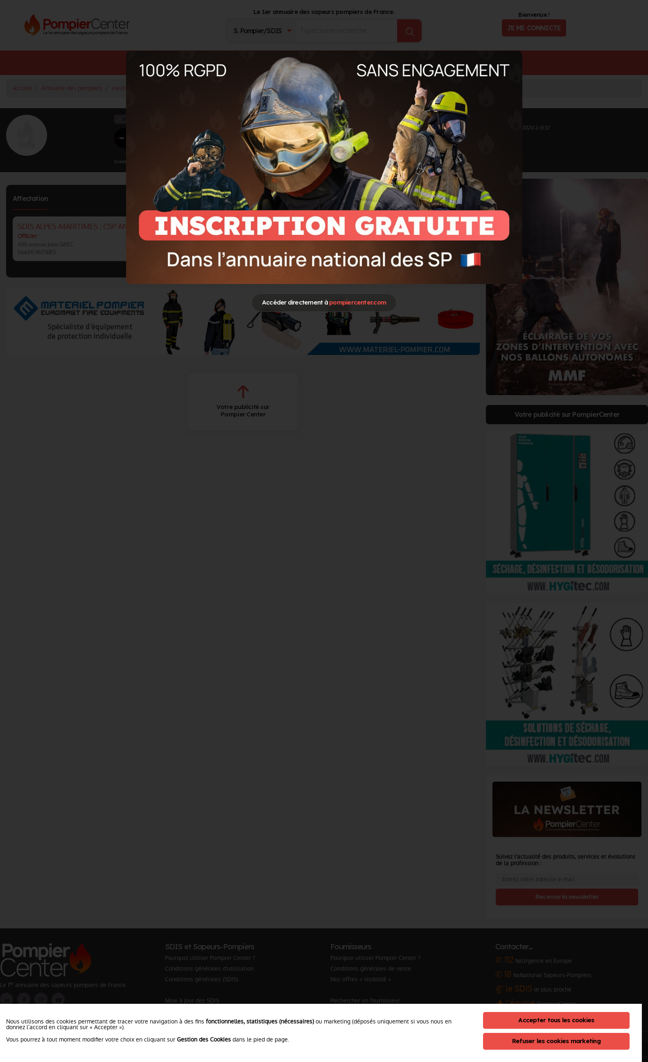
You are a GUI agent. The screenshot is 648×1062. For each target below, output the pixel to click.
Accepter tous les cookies (556, 1020)
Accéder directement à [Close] (324, 302)
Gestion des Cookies (204, 1039)
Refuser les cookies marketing (556, 1041)
